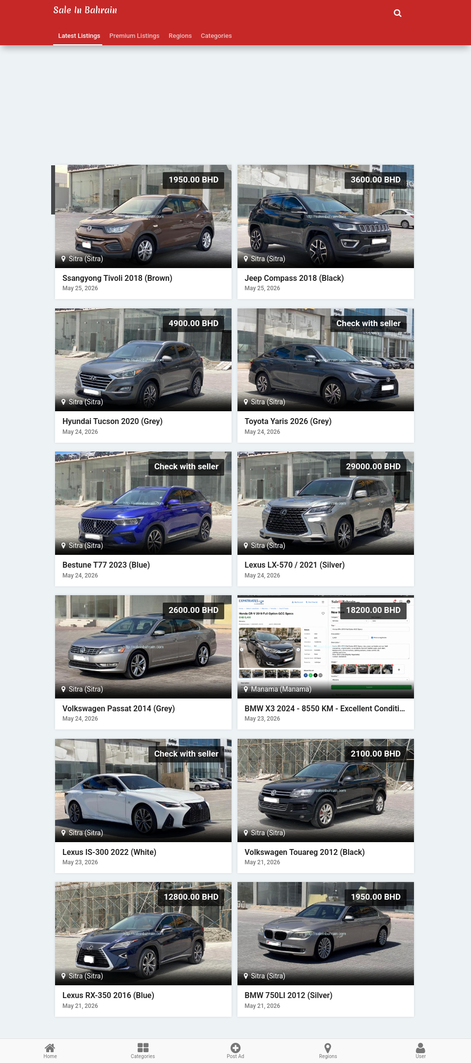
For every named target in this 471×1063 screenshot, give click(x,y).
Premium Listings (133, 35)
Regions (179, 35)
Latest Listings (77, 35)
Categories (215, 35)
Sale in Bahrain (85, 10)
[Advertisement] (235, 96)
